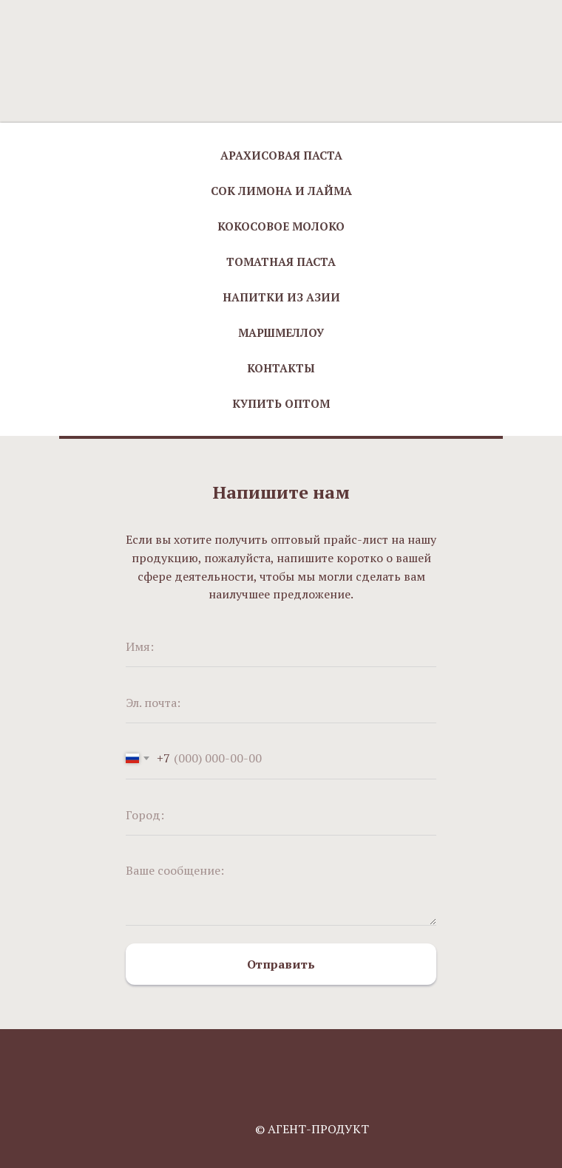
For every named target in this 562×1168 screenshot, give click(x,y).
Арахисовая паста (281, 155)
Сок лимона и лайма (281, 190)
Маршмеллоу (281, 332)
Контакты (281, 368)
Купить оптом (281, 403)
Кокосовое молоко (281, 226)
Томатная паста (281, 261)
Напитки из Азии (281, 297)
